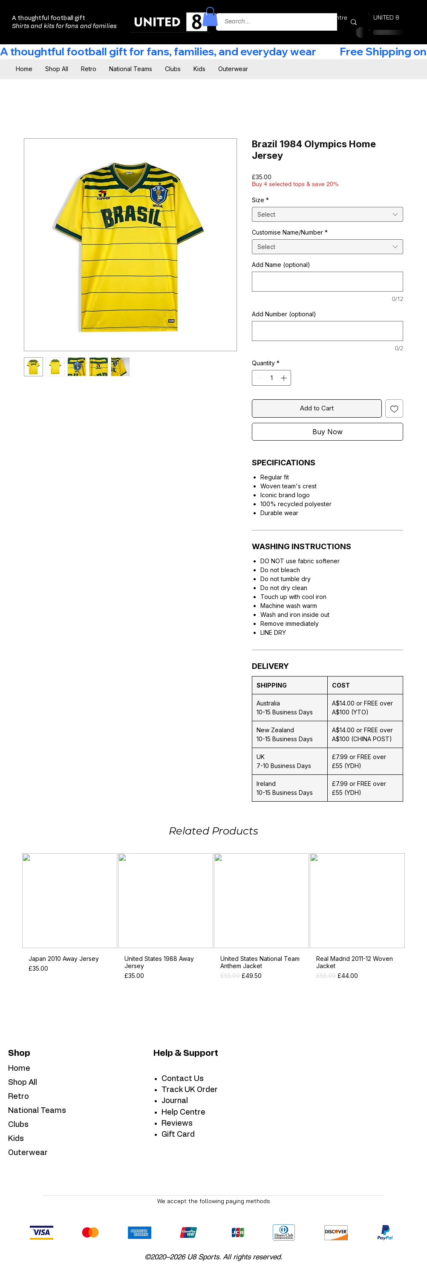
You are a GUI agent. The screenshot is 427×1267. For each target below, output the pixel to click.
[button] (210, 16)
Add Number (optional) (284, 314)
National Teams (37, 1111)
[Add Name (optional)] (327, 281)
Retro (18, 1097)
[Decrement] (258, 377)
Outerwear (28, 1153)
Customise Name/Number (290, 232)
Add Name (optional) (281, 264)
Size (260, 200)
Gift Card (178, 1134)
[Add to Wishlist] (394, 408)
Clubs (18, 1125)
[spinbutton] (271, 377)
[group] (213, 920)
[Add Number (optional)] (327, 331)
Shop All (22, 1082)
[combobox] (327, 214)
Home (19, 1068)
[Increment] (284, 377)
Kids (16, 1139)
